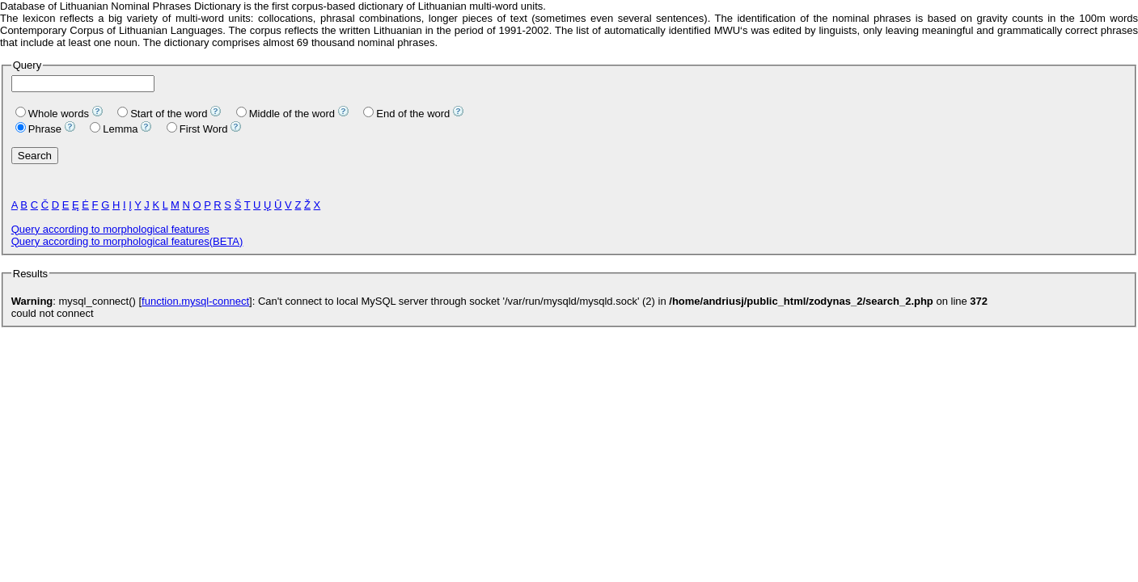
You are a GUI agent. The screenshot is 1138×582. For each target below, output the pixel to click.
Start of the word (162, 114)
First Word (197, 129)
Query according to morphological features (110, 229)
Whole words (52, 114)
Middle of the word (285, 114)
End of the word (406, 114)
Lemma (113, 129)
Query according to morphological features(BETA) (127, 241)
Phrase (38, 129)
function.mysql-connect (195, 301)
